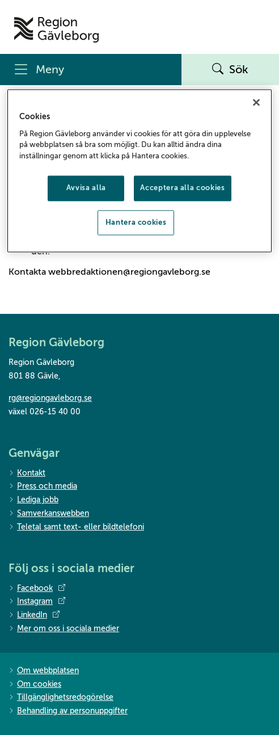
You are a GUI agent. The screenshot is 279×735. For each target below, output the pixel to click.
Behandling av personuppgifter (68, 711)
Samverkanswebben (49, 514)
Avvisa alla (86, 188)
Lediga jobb (33, 500)
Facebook (37, 588)
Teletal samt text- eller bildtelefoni (76, 527)
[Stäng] (256, 102)
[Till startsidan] (56, 30)
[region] (139, 171)
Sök (230, 69)
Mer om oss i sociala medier (64, 629)
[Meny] (90, 69)
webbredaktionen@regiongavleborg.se (129, 272)
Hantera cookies (136, 222)
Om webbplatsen (44, 671)
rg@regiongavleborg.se (50, 398)
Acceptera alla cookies (182, 188)
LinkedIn (34, 615)
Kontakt (27, 473)
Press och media (43, 487)
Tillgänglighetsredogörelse (61, 698)
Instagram (37, 601)
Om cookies (35, 685)
